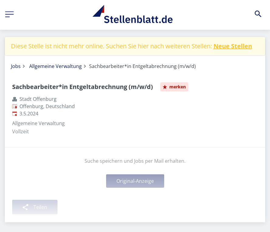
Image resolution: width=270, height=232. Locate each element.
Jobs (16, 66)
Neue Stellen (232, 46)
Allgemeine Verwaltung (55, 66)
